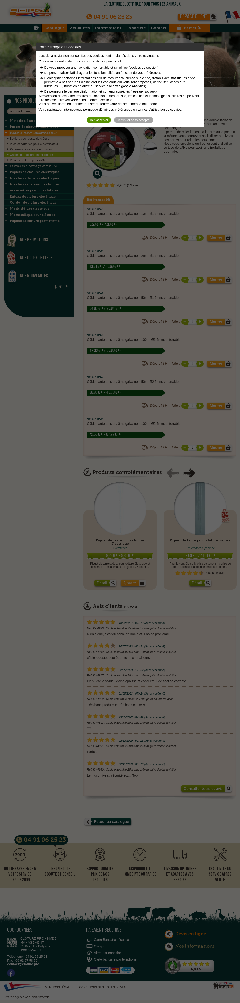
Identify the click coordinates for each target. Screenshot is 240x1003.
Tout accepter (99, 120)
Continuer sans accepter (133, 120)
